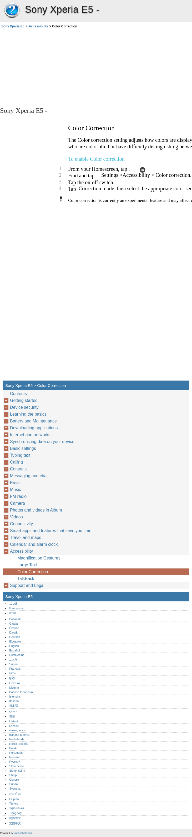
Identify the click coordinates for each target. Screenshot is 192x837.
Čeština (14, 628)
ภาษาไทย (15, 793)
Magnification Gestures (38, 558)
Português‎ (16, 752)
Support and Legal (27, 585)
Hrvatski (14, 683)
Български (16, 608)
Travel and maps (25, 537)
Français (15, 668)
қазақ (13, 711)
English (14, 646)
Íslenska (14, 696)
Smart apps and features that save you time (51, 530)
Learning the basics (28, 414)
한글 (12, 716)
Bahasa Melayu (19, 734)
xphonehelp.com (23, 832)
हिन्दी (12, 678)
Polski (13, 748)
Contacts (18, 469)
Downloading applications (34, 428)
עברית (13, 673)
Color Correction (32, 572)
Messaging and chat (29, 476)
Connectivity (21, 524)
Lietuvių (14, 721)
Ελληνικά (15, 641)
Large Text (27, 565)
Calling (16, 462)
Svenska (15, 788)
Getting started (24, 400)
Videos (16, 517)
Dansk (13, 632)
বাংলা (12, 613)
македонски (17, 730)
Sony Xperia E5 (12, 10)
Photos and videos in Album (36, 510)
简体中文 (15, 818)
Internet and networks (30, 434)
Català (13, 623)
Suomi (13, 664)
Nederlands (16, 739)
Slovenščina (17, 770)
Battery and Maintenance (33, 421)
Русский (14, 761)
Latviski (14, 725)
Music (15, 489)
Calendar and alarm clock (34, 544)
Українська (16, 808)
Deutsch (14, 637)
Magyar (14, 687)
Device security (24, 407)
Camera (17, 503)
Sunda (13, 784)
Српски (14, 779)
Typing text (20, 455)
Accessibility (38, 26)
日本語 (13, 705)
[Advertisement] (47, 67)
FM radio (18, 496)
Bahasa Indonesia (21, 692)
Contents (18, 393)
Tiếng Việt (15, 813)
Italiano (14, 701)
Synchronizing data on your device (42, 441)
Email (15, 482)
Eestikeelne (16, 654)
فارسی (13, 659)
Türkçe (13, 803)
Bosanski (15, 619)
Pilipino (14, 799)
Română (14, 757)
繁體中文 (15, 823)
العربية (13, 603)
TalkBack (25, 578)
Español (14, 650)
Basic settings (23, 448)
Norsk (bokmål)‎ (19, 743)
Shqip (13, 775)
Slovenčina (16, 766)
